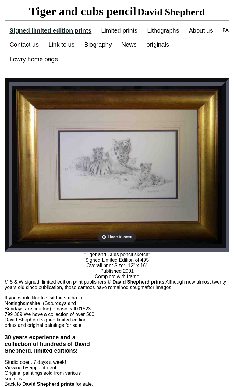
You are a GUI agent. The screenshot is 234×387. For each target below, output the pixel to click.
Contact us (24, 44)
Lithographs (163, 30)
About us (201, 30)
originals (158, 44)
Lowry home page (33, 59)
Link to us (61, 44)
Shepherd (48, 384)
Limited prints (119, 30)
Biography (98, 44)
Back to (21, 384)
